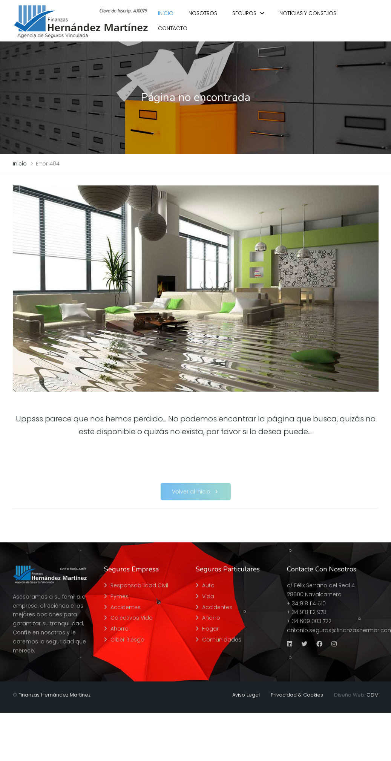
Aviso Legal (246, 694)
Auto (208, 585)
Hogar (210, 628)
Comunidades (221, 639)
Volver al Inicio (195, 496)
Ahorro (119, 628)
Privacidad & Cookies (297, 694)
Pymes (119, 596)
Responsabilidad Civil (139, 585)
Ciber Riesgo (127, 639)
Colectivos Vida (131, 618)
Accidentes (125, 607)
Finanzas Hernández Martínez (54, 694)
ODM (372, 694)
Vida (208, 596)
